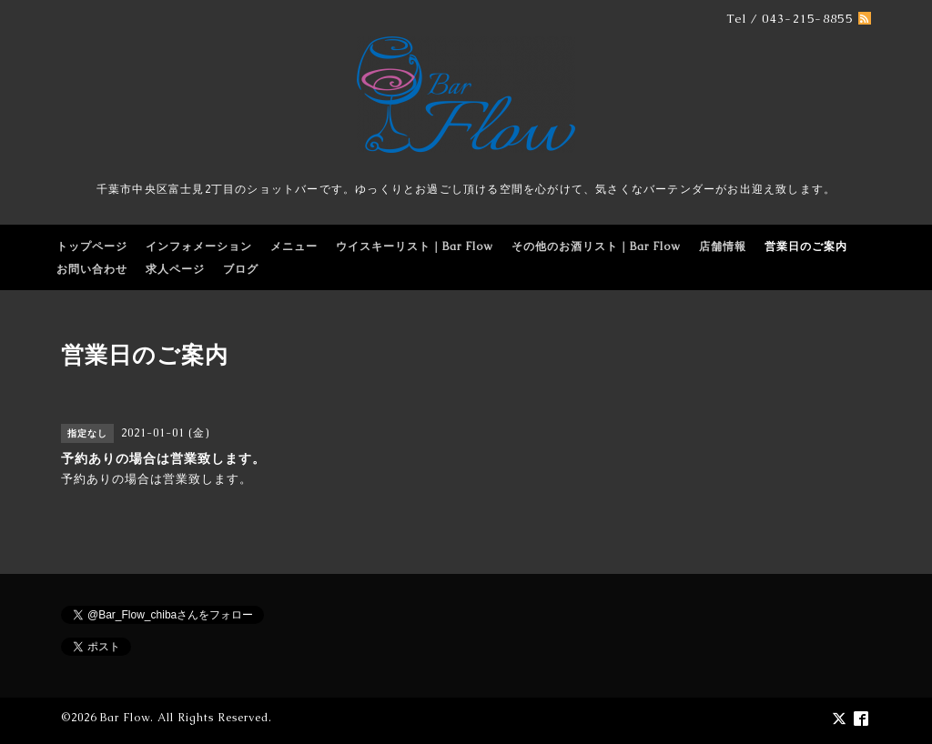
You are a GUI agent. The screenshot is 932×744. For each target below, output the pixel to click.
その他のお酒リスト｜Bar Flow (596, 246)
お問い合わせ (91, 269)
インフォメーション (199, 246)
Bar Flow (125, 717)
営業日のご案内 (806, 246)
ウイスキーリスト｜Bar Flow (414, 246)
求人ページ (175, 269)
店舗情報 (722, 246)
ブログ (240, 269)
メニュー (294, 246)
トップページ (91, 246)
